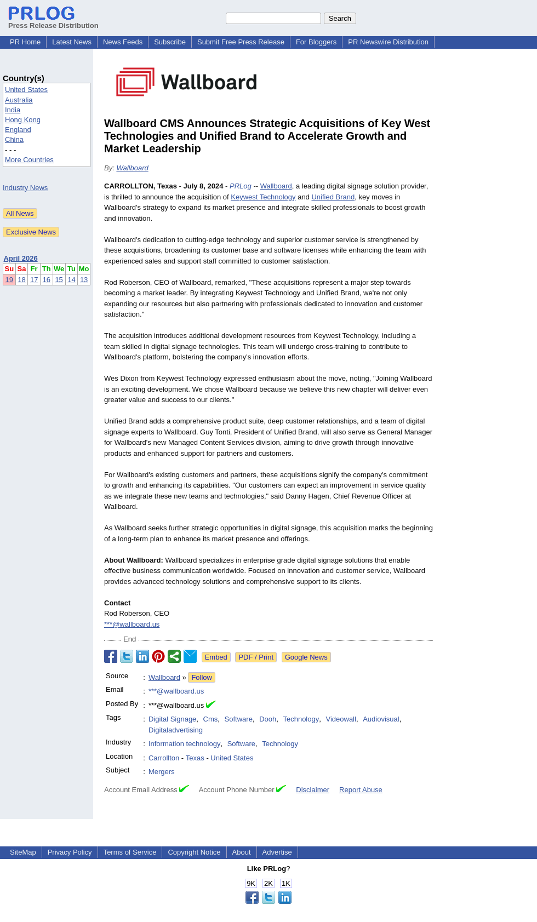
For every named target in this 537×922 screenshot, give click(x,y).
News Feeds (122, 42)
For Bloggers (316, 42)
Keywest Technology (263, 197)
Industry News (25, 188)
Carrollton (163, 758)
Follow (201, 677)
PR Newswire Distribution (388, 42)
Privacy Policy (70, 852)
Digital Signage (172, 719)
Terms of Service (130, 852)
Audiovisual (381, 719)
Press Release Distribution (53, 21)
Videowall (340, 719)
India (12, 110)
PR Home (25, 42)
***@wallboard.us (131, 624)
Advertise (277, 852)
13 (84, 280)
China (14, 139)
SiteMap (23, 852)
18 (21, 280)
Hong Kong (23, 120)
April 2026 (21, 258)
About (241, 852)
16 (46, 280)
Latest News (72, 42)
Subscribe (170, 42)
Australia (19, 100)
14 (71, 280)
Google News (306, 657)
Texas (195, 758)
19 (9, 280)
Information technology (184, 744)
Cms (210, 719)
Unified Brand (333, 197)
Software (239, 719)
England (18, 129)
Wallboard (132, 168)
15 (58, 280)
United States (26, 89)
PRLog (241, 186)
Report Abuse (360, 790)
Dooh (267, 719)
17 (34, 280)
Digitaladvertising (175, 730)
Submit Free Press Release (240, 42)
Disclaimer (312, 790)
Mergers (161, 772)
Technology (301, 719)
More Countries (29, 160)
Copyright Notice (194, 852)
